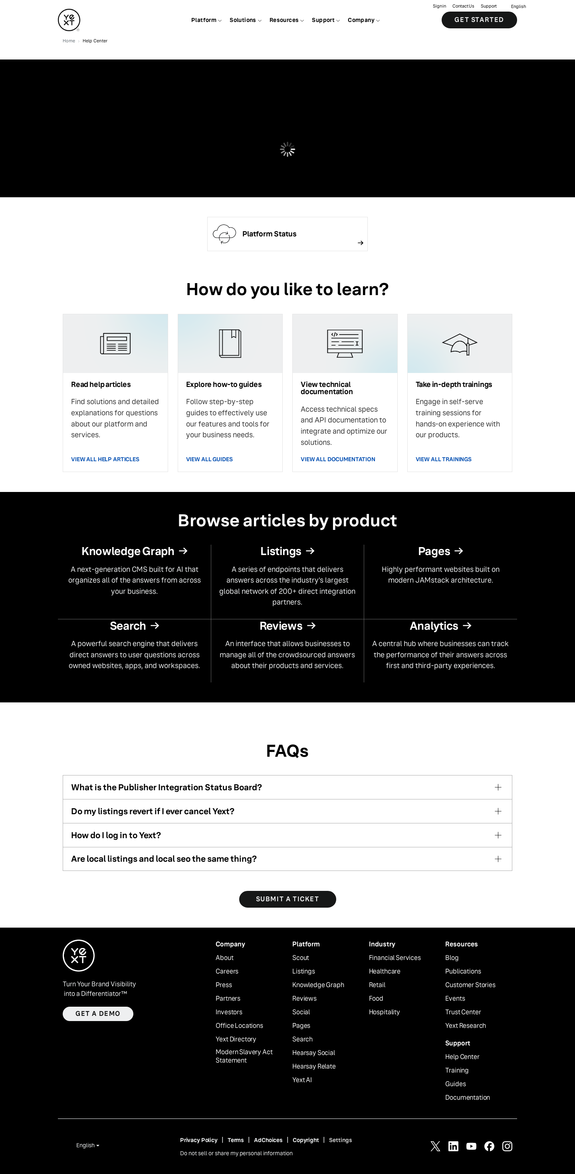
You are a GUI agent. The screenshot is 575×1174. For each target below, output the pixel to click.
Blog (451, 958)
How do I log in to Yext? (116, 835)
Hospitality (384, 1012)
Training (457, 1071)
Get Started (479, 20)
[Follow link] (287, 234)
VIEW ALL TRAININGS (444, 459)
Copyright (306, 1140)
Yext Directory (236, 1039)
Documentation (467, 1098)
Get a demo (98, 1013)
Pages (301, 1026)
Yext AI (302, 1080)
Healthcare (385, 972)
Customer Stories (470, 985)
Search (302, 1039)
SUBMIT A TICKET (287, 899)
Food (376, 999)
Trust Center (463, 1012)
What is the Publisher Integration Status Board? (166, 787)
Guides (455, 1084)
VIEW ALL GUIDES (209, 459)
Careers (227, 972)
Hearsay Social (313, 1053)
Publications (463, 972)
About (224, 958)
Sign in (439, 6)
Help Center (462, 1057)
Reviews (304, 999)
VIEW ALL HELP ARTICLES (105, 459)
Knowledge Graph (318, 985)
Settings (340, 1140)
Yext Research (465, 1026)
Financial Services (395, 958)
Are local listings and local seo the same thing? (164, 858)
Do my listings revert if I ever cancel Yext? (152, 811)
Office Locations (239, 1026)
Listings (303, 972)
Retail (377, 985)
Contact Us (463, 6)
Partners (228, 999)
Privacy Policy (199, 1140)
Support (489, 6)
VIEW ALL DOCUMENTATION (338, 459)
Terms (236, 1140)
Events (455, 999)
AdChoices (268, 1140)
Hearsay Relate (314, 1067)
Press (224, 985)
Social (301, 1012)
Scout (300, 958)
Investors (229, 1012)
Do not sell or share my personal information (236, 1153)
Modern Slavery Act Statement (244, 1056)
